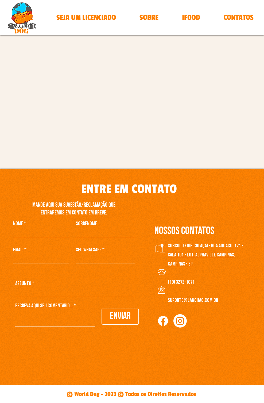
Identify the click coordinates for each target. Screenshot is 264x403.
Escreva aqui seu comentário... (44, 306)
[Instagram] (180, 321)
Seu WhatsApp (89, 250)
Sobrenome (86, 224)
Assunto (23, 283)
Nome (18, 224)
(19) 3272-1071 (181, 282)
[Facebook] (163, 321)
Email (18, 250)
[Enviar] (120, 317)
